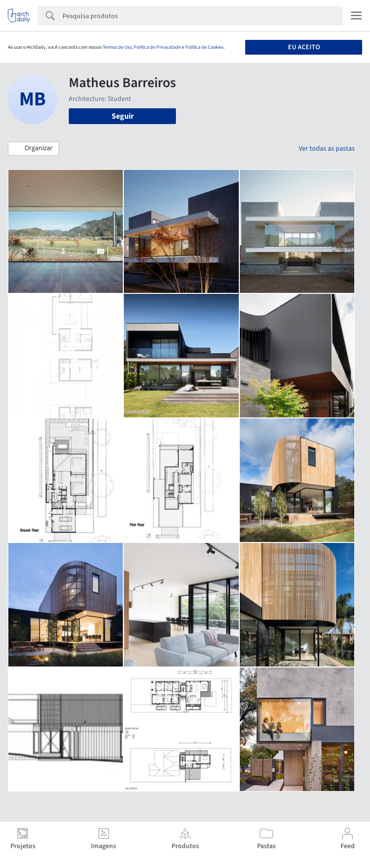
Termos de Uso (117, 47)
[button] (33, 149)
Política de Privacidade (157, 47)
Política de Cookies (204, 47)
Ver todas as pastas (327, 149)
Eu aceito (304, 47)
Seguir (123, 116)
